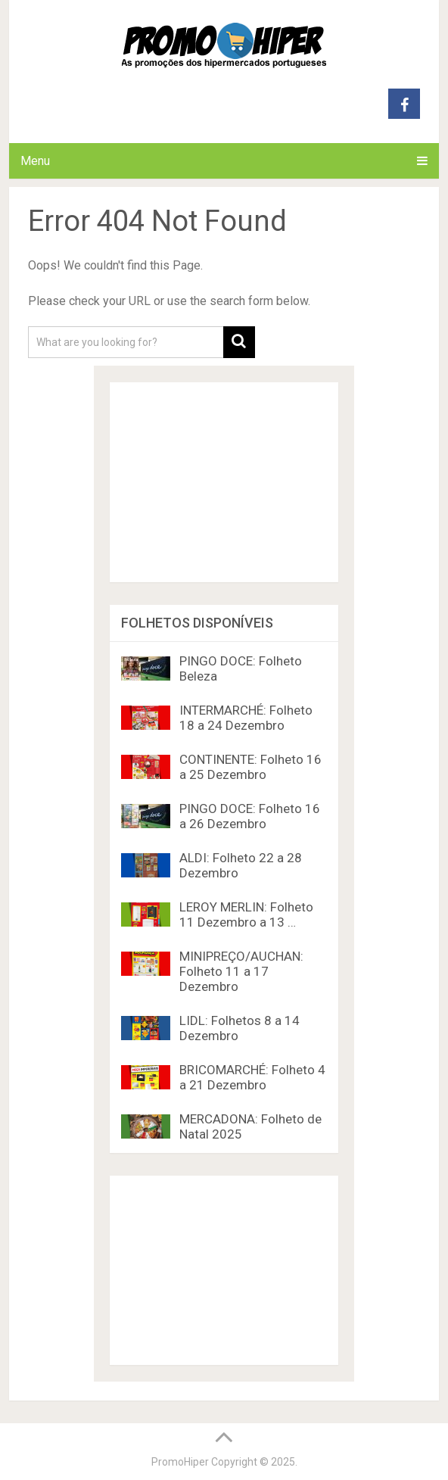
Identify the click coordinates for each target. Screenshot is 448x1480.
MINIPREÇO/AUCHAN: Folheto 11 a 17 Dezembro (241, 971)
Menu (35, 161)
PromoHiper (180, 1462)
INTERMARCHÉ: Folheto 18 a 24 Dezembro (246, 718)
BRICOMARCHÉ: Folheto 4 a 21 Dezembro (252, 1077)
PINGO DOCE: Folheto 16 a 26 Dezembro (249, 816)
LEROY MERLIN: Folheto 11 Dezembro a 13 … (246, 914)
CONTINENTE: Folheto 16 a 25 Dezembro (250, 767)
